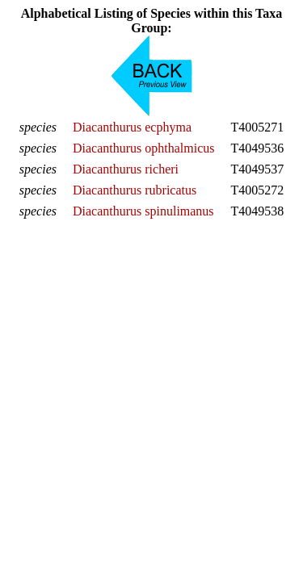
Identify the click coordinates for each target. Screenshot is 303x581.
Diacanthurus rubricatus (134, 190)
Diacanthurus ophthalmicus (144, 148)
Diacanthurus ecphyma (132, 127)
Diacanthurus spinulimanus (143, 211)
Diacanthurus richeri (126, 169)
